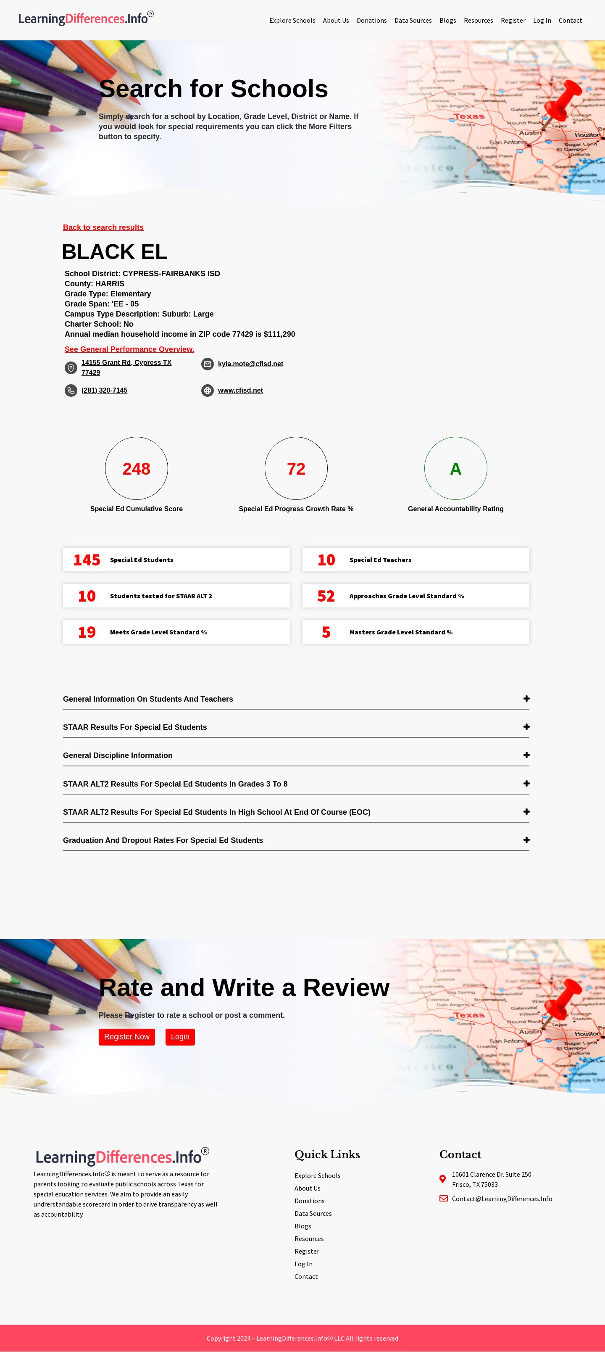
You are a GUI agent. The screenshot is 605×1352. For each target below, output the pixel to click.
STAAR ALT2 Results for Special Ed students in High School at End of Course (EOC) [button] (217, 812)
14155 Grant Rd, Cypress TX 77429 (126, 367)
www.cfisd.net (240, 390)
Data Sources (413, 20)
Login (180, 1036)
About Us (336, 20)
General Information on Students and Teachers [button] (148, 699)
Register (513, 20)
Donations (372, 20)
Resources (478, 20)
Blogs (447, 20)
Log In (542, 20)
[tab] (296, 700)
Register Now (127, 1036)
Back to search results (103, 227)
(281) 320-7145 (104, 390)
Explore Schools (292, 20)
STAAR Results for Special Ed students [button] (135, 727)
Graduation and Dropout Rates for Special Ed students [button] (163, 840)
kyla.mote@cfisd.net (250, 363)
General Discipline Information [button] (118, 755)
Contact (570, 20)
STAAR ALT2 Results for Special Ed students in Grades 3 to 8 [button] (175, 784)
